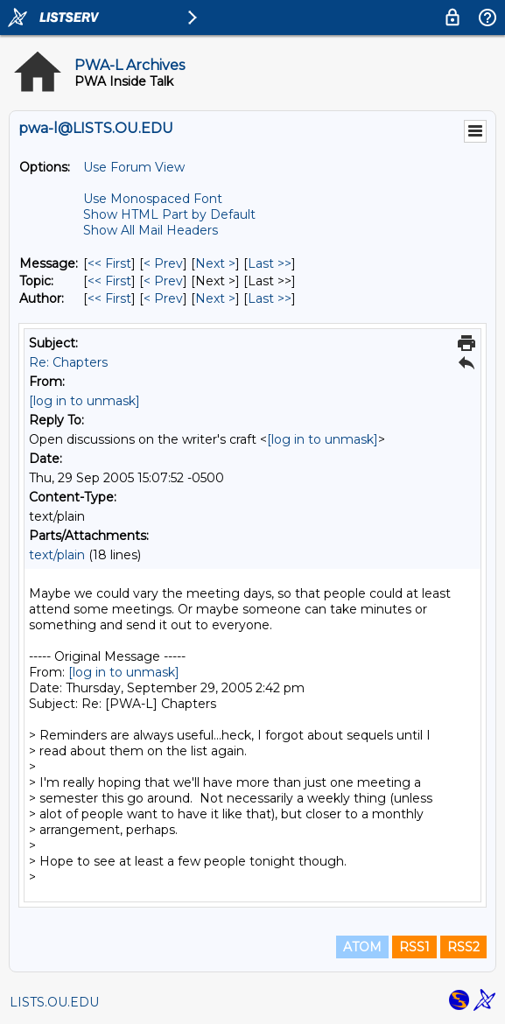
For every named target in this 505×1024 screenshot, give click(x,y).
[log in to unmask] (84, 401)
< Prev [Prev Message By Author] (163, 298)
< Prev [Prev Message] (163, 263)
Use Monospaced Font (152, 199)
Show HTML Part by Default (169, 214)
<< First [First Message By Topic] (109, 281)
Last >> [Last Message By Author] (269, 298)
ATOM (362, 947)
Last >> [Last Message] (269, 263)
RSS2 (463, 947)
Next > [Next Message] (215, 263)
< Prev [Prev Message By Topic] (163, 281)
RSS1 (414, 947)
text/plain (57, 555)
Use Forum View (134, 167)
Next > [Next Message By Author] (215, 298)
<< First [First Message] (109, 263)
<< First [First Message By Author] (109, 298)
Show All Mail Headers (150, 230)
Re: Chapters (68, 362)
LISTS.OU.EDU (54, 1002)
